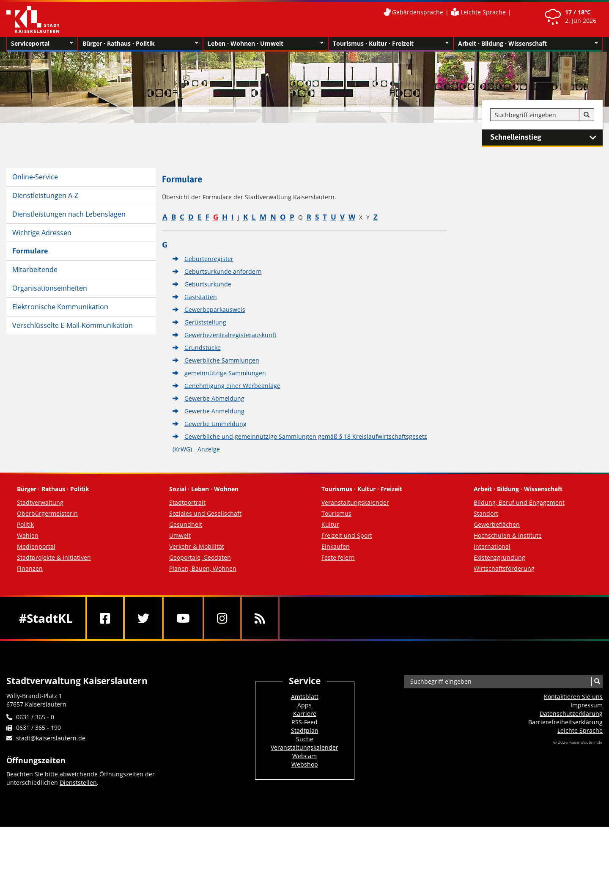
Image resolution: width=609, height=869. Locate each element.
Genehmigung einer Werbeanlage (232, 386)
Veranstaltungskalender (355, 502)
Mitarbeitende (35, 269)
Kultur (330, 524)
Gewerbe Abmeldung (214, 398)
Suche (304, 739)
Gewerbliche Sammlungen (221, 360)
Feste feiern (338, 557)
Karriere (304, 714)
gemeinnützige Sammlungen (225, 373)
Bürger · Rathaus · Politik (140, 43)
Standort (486, 513)
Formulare (30, 251)
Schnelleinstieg (546, 137)
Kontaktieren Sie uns (573, 697)
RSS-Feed (304, 722)
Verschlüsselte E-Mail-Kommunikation (72, 325)
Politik (25, 524)
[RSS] (260, 618)
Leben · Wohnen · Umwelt (266, 43)
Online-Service (35, 177)
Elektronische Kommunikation (60, 306)
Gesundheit (185, 524)
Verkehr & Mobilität (196, 546)
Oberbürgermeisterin (47, 513)
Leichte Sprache (483, 12)
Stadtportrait (187, 502)
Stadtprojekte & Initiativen (54, 557)
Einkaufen (335, 546)
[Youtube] (183, 618)
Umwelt (180, 535)
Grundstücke (202, 348)
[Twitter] (143, 618)
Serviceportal (42, 43)
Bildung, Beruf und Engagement (519, 502)
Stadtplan (304, 730)
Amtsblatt (304, 697)
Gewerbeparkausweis (214, 309)
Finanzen (30, 568)
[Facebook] (105, 618)
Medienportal (36, 546)
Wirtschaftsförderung (504, 568)
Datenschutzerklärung (571, 714)
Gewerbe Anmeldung (214, 411)
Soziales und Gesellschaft (205, 513)
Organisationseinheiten (49, 288)
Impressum (587, 705)
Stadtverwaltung (40, 502)
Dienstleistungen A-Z (45, 195)
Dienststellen (78, 782)
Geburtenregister (208, 259)
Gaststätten (200, 297)
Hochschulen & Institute (508, 535)
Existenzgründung (499, 557)
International (492, 546)
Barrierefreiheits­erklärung (565, 722)
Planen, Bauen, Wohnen (202, 568)
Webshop (304, 764)
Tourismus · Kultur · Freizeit (391, 43)
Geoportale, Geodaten (200, 557)
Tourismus (336, 513)
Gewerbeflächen (497, 524)
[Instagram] (222, 618)
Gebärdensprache (417, 12)
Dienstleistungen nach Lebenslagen (69, 214)
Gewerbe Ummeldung (215, 424)
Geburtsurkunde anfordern (223, 271)
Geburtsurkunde (207, 284)
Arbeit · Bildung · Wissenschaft (528, 43)
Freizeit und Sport (346, 535)
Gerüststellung (205, 322)
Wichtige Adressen (41, 232)
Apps (304, 705)
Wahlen (27, 535)
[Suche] (586, 115)
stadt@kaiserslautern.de (50, 738)
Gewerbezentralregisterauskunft (230, 335)
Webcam (304, 756)
